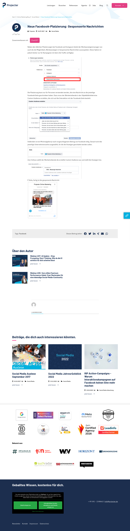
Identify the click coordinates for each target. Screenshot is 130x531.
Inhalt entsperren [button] (25, 505)
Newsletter (16, 524)
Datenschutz (44, 524)
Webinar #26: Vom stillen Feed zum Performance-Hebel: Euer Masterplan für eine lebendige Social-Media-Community (46, 275)
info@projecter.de (111, 501)
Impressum (34, 524)
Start (13, 17)
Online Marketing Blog (23, 17)
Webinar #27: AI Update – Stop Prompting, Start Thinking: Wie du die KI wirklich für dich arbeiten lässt (46, 258)
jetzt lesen (34, 264)
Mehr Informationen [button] (38, 511)
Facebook (22, 234)
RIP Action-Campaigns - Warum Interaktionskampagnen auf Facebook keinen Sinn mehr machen (99, 379)
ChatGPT (34, 40)
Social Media (35, 17)
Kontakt (25, 524)
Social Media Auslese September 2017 (24, 375)
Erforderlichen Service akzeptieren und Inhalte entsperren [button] (50, 505)
